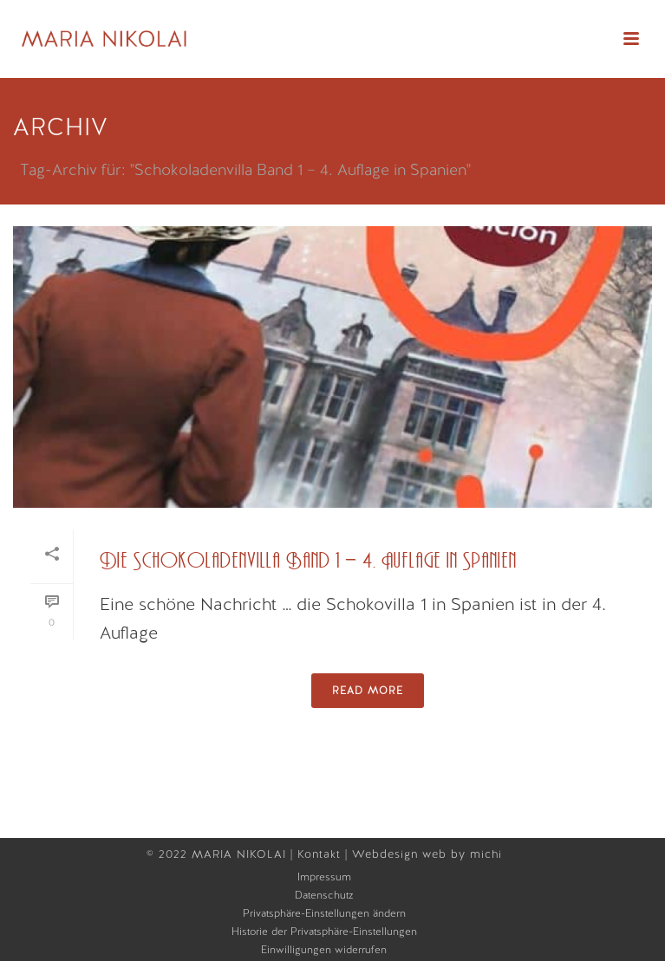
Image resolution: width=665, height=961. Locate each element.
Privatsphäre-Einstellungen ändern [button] (324, 913)
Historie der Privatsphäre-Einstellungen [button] (324, 931)
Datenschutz (324, 895)
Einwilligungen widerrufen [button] (324, 950)
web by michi (464, 854)
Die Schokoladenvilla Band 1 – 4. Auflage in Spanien (308, 561)
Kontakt (321, 854)
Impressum (324, 877)
